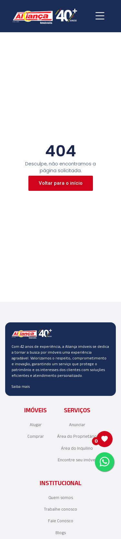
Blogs (60, 532)
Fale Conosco (60, 520)
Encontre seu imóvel (77, 459)
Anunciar (77, 424)
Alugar (36, 424)
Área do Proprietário (77, 436)
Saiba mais (21, 386)
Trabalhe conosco (60, 509)
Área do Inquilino (77, 448)
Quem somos (60, 497)
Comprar (35, 436)
